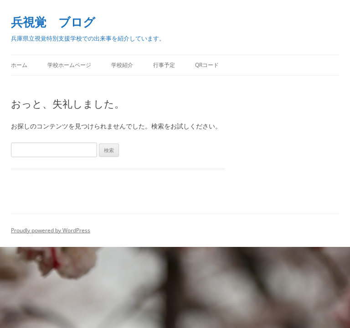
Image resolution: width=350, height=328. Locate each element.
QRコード (207, 65)
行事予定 (164, 65)
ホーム (19, 65)
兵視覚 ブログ (53, 22)
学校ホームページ (69, 65)
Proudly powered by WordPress (50, 230)
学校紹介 (122, 65)
